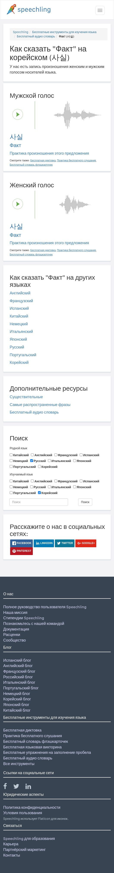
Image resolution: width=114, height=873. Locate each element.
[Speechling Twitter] (19, 787)
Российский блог (18, 677)
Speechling (20, 32)
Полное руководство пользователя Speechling (44, 607)
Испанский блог (17, 660)
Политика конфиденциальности (31, 807)
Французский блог (19, 671)
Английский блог (18, 665)
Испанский (19, 308)
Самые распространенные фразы (40, 404)
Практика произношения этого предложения (49, 153)
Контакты (11, 855)
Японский (18, 339)
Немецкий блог (16, 693)
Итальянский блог (19, 682)
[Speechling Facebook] (7, 787)
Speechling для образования (29, 838)
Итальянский (21, 331)
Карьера (10, 844)
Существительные (26, 397)
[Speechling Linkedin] (30, 787)
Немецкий (19, 324)
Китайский (19, 316)
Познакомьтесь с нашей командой (33, 623)
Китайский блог (16, 710)
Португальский (23, 355)
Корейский (19, 362)
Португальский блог (21, 688)
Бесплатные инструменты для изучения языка (64, 32)
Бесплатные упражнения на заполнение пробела (47, 752)
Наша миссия (15, 612)
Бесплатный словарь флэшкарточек (35, 741)
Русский (17, 347)
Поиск (85, 502)
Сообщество (14, 640)
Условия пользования (22, 812)
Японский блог (16, 704)
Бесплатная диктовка (22, 730)
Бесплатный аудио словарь (36, 36)
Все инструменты (18, 763)
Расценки (11, 634)
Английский (20, 293)
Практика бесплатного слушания (32, 735)
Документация (16, 629)
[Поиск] (38, 502)
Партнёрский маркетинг (24, 849)
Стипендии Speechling (23, 618)
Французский (21, 300)
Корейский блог (17, 699)
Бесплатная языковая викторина (32, 747)
